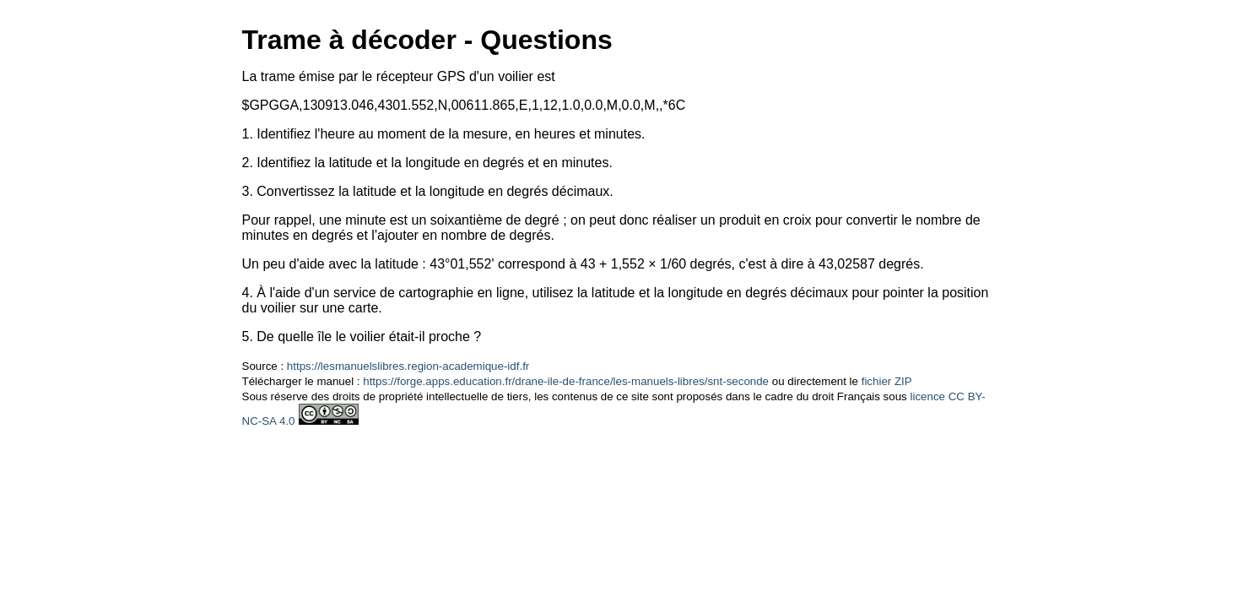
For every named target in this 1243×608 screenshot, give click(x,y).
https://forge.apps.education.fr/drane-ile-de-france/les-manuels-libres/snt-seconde (566, 381)
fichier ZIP (887, 381)
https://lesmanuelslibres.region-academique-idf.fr (408, 366)
